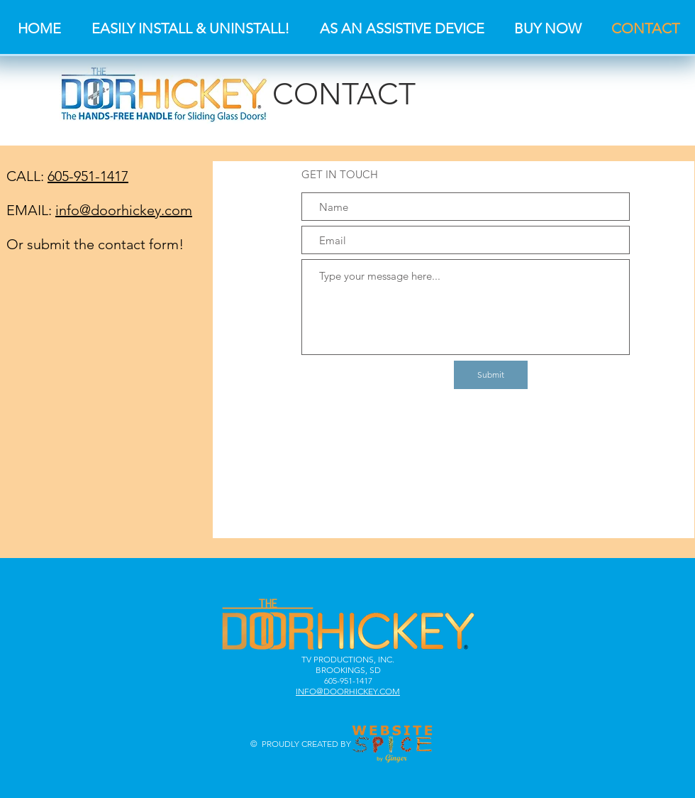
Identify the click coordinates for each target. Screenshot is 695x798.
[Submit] (491, 375)
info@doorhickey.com (123, 210)
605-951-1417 (88, 176)
